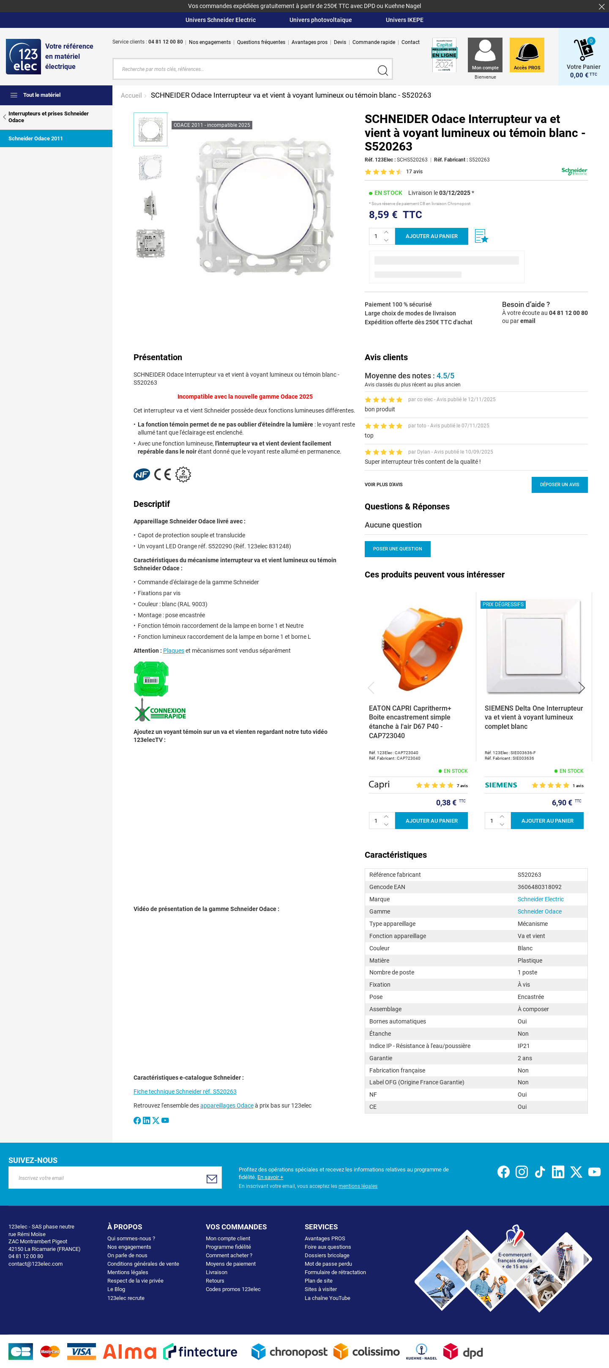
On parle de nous (127, 1255)
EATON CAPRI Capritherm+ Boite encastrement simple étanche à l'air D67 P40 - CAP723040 (410, 721)
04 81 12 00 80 (568, 312)
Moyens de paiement (231, 1263)
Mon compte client (228, 1238)
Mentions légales (127, 1272)
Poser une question (397, 548)
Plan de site (319, 1280)
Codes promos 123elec (233, 1289)
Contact (410, 42)
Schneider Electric (541, 898)
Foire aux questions (328, 1246)
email (527, 320)
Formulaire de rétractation (335, 1272)
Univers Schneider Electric (221, 19)
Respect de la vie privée (135, 1280)
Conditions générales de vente (143, 1263)
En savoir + (270, 1176)
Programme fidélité (228, 1246)
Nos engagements (210, 42)
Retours (215, 1280)
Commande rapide (373, 42)
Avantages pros (310, 42)
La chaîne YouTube (327, 1297)
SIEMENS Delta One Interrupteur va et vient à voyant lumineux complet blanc (534, 716)
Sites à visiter (321, 1289)
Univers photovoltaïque (320, 19)
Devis (340, 42)
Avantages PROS (325, 1238)
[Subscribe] (211, 1178)
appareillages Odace (227, 1105)
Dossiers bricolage (327, 1255)
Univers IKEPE (404, 19)
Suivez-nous (32, 1159)
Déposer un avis (559, 484)
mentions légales (358, 1186)
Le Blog (116, 1289)
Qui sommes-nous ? (131, 1238)
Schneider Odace (540, 910)
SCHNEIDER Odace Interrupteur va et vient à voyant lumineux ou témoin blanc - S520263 (291, 94)
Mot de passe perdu (328, 1263)
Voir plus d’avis (384, 484)
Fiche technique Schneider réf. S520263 (185, 1091)
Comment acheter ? (229, 1255)
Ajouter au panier (432, 236)
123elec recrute (126, 1297)
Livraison (216, 1272)
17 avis (414, 171)
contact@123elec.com (35, 1263)
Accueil (132, 94)
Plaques (173, 650)
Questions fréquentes (261, 42)
